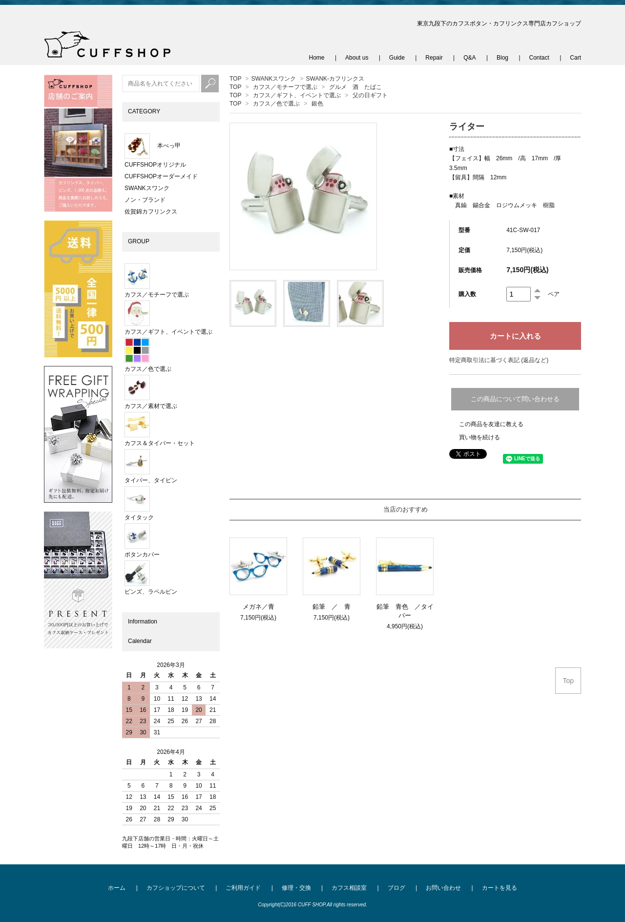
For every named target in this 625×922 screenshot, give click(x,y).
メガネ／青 (258, 606)
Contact (539, 57)
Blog (502, 57)
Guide (397, 57)
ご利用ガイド (243, 887)
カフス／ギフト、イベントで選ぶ (297, 95)
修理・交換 (296, 887)
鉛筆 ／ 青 (334, 606)
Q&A (469, 57)
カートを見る (499, 887)
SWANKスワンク (273, 78)
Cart (575, 57)
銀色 (317, 103)
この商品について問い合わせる (515, 399)
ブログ (396, 887)
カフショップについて (175, 887)
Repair (433, 57)
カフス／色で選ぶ (276, 103)
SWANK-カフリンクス (335, 78)
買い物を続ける (479, 437)
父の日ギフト (370, 95)
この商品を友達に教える (491, 424)
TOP (235, 78)
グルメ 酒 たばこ (355, 87)
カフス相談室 (349, 887)
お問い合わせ (443, 887)
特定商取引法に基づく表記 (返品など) (498, 360)
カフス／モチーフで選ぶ (285, 87)
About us (356, 57)
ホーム (116, 887)
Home (317, 57)
